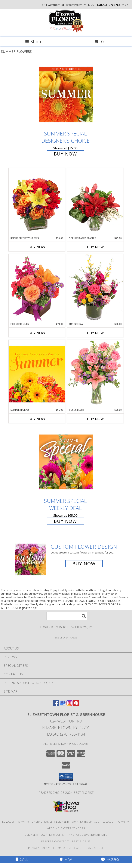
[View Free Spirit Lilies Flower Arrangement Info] (37, 288)
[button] (66, 777)
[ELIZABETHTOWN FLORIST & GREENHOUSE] (66, 31)
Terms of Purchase (67, 848)
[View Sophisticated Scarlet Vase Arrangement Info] (95, 202)
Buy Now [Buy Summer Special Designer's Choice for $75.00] (65, 154)
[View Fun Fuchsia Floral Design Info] (95, 288)
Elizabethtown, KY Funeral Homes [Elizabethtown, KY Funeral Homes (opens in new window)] (27, 821)
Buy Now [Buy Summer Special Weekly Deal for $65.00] (65, 521)
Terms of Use (94, 848)
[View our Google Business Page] (63, 705)
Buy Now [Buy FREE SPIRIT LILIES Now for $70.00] (36, 332)
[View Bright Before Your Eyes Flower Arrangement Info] (37, 202)
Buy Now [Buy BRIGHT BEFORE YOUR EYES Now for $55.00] (36, 247)
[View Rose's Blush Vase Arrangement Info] (95, 374)
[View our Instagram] (69, 705)
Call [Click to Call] (22, 859)
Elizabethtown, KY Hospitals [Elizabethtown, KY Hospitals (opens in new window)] (77, 821)
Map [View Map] (66, 859)
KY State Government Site (88, 834)
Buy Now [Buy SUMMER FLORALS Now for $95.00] (36, 418)
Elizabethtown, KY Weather (45, 834)
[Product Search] (66, 616)
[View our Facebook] (56, 705)
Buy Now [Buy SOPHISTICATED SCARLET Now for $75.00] (95, 247)
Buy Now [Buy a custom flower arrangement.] (84, 563)
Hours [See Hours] (110, 859)
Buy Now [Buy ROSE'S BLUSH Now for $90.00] (95, 418)
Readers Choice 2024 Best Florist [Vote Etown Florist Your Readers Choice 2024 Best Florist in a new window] (66, 792)
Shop (33, 41)
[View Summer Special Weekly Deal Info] (66, 462)
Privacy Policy (39, 848)
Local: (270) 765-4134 (66, 734)
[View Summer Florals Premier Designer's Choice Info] (37, 374)
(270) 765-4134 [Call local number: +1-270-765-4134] (118, 5)
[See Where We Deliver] (66, 637)
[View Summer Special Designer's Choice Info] (66, 94)
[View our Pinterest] (76, 705)
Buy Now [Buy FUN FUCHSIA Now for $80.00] (95, 332)
